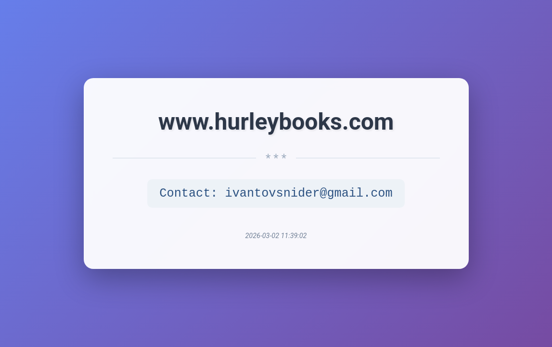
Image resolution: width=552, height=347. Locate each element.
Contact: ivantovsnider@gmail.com (275, 193)
